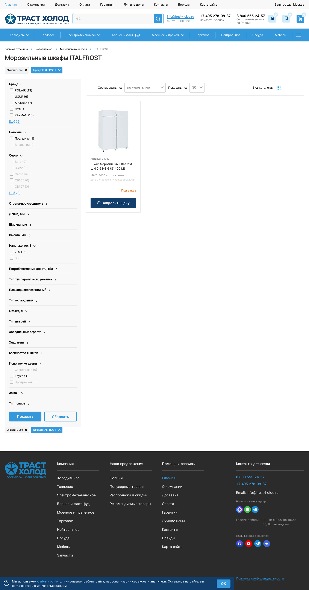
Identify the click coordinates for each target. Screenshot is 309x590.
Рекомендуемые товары (130, 504)
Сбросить (60, 417)
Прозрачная (26, 382)
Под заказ (24, 138)
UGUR (21, 96)
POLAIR (23, 90)
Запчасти (65, 555)
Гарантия (107, 4)
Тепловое (65, 486)
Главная (11, 4)
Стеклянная (26, 369)
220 (20, 252)
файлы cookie (47, 581)
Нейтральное (68, 529)
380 (20, 258)
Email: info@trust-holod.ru (257, 492)
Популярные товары (127, 486)
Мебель (63, 546)
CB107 (22, 186)
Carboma (24, 174)
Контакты (161, 4)
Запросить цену (113, 203)
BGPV (21, 168)
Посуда (63, 538)
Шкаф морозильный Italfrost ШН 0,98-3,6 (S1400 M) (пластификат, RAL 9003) (111, 168)
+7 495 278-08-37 (215, 16)
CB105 (22, 180)
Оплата (84, 4)
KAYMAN (24, 115)
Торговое (65, 521)
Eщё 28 (14, 193)
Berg (20, 161)
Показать (25, 416)
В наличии (25, 144)
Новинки (117, 478)
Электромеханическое (76, 495)
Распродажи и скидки (128, 495)
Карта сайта (209, 4)
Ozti (20, 109)
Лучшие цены (134, 4)
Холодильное (68, 478)
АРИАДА (23, 103)
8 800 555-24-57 (250, 16)
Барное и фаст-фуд (73, 504)
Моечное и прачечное (75, 512)
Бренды (184, 4)
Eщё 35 (14, 121)
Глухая (22, 376)
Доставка (62, 4)
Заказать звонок (212, 20)
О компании (36, 4)
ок (223, 583)
